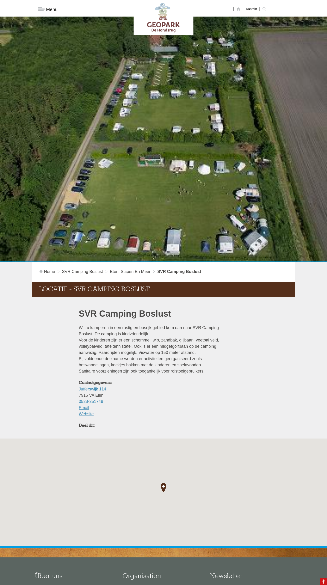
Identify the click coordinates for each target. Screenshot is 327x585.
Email (84, 353)
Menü (48, 9)
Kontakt (251, 9)
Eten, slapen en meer (130, 217)
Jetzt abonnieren (234, 560)
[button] (163, 433)
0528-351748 (91, 347)
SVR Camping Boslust (82, 217)
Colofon (137, 579)
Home (47, 217)
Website (86, 359)
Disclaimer (119, 579)
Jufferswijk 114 (92, 334)
